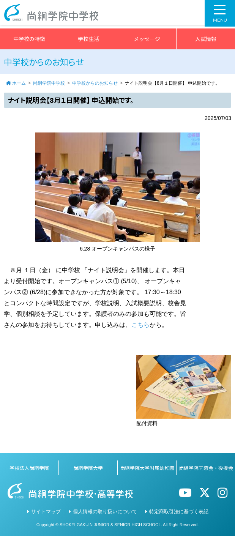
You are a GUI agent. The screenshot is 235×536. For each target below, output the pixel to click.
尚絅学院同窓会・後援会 (206, 467)
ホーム (19, 83)
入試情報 (205, 39)
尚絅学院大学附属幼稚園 (147, 467)
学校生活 (88, 39)
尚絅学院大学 (88, 467)
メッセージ (147, 39)
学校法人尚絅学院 (29, 467)
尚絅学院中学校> (54, 14)
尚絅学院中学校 (49, 83)
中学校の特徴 (29, 39)
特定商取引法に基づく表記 (178, 511)
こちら (140, 325)
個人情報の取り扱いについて (105, 511)
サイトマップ (46, 511)
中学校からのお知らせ (95, 83)
